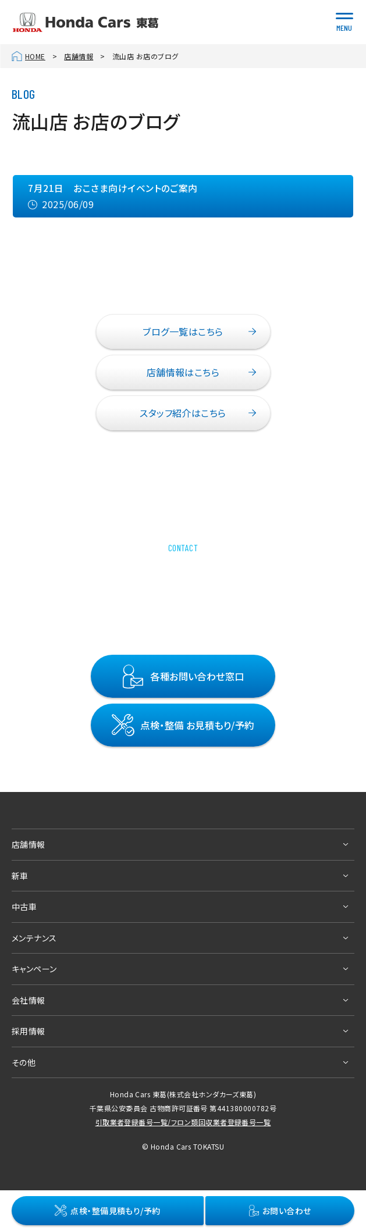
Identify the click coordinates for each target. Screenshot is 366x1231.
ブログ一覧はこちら (183, 331)
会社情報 (28, 1000)
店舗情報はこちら (183, 372)
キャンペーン (34, 969)
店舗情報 (78, 56)
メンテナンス (34, 938)
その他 (23, 1062)
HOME (35, 56)
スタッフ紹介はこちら (183, 413)
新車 (20, 876)
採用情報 (28, 1031)
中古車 (24, 906)
